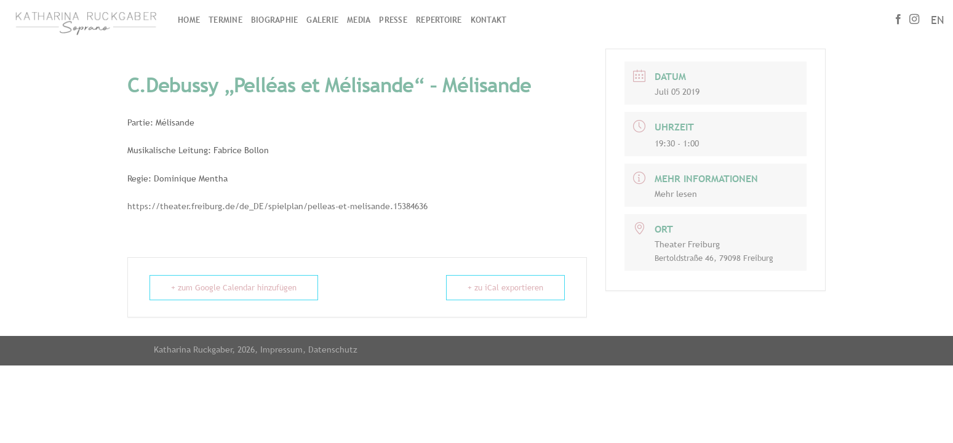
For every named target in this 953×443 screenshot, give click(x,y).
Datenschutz (332, 349)
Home (189, 20)
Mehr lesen (676, 194)
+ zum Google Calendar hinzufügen (234, 287)
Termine (225, 20)
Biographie (274, 20)
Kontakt (489, 20)
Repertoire (439, 20)
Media (358, 20)
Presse (393, 20)
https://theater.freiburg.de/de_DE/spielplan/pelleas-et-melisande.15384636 (277, 206)
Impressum (281, 349)
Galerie (322, 20)
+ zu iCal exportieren (505, 287)
